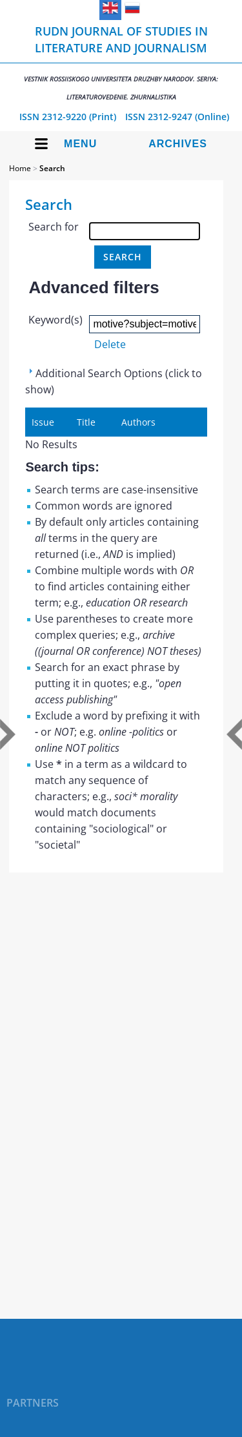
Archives (177, 143)
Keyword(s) (55, 320)
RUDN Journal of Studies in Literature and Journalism (121, 62)
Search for (53, 227)
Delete (110, 344)
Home (20, 168)
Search (52, 168)
